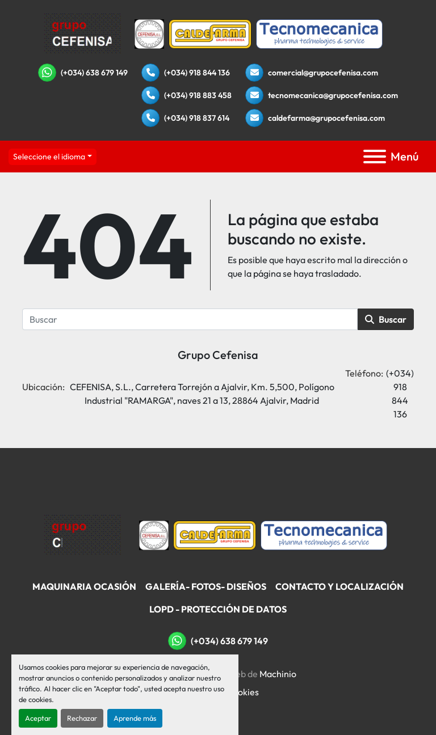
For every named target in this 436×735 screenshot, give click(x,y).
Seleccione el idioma (49, 156)
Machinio (277, 673)
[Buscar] (190, 319)
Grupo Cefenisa (218, 355)
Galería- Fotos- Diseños (205, 586)
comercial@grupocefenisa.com (323, 72)
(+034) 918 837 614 (196, 118)
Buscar (385, 319)
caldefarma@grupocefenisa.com (326, 118)
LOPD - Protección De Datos (218, 609)
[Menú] (374, 156)
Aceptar (38, 718)
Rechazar (82, 718)
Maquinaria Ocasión (84, 586)
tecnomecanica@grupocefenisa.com (333, 95)
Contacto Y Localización (339, 586)
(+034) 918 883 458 (198, 95)
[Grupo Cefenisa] (82, 534)
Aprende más (135, 718)
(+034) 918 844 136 (197, 72)
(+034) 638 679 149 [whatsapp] (94, 72)
